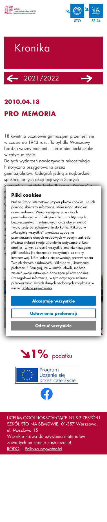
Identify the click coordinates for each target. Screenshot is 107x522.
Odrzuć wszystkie (53, 325)
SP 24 (96, 21)
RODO (13, 448)
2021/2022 (41, 78)
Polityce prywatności (37, 288)
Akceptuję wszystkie (53, 300)
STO (77, 21)
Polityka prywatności (43, 448)
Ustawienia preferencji (53, 313)
